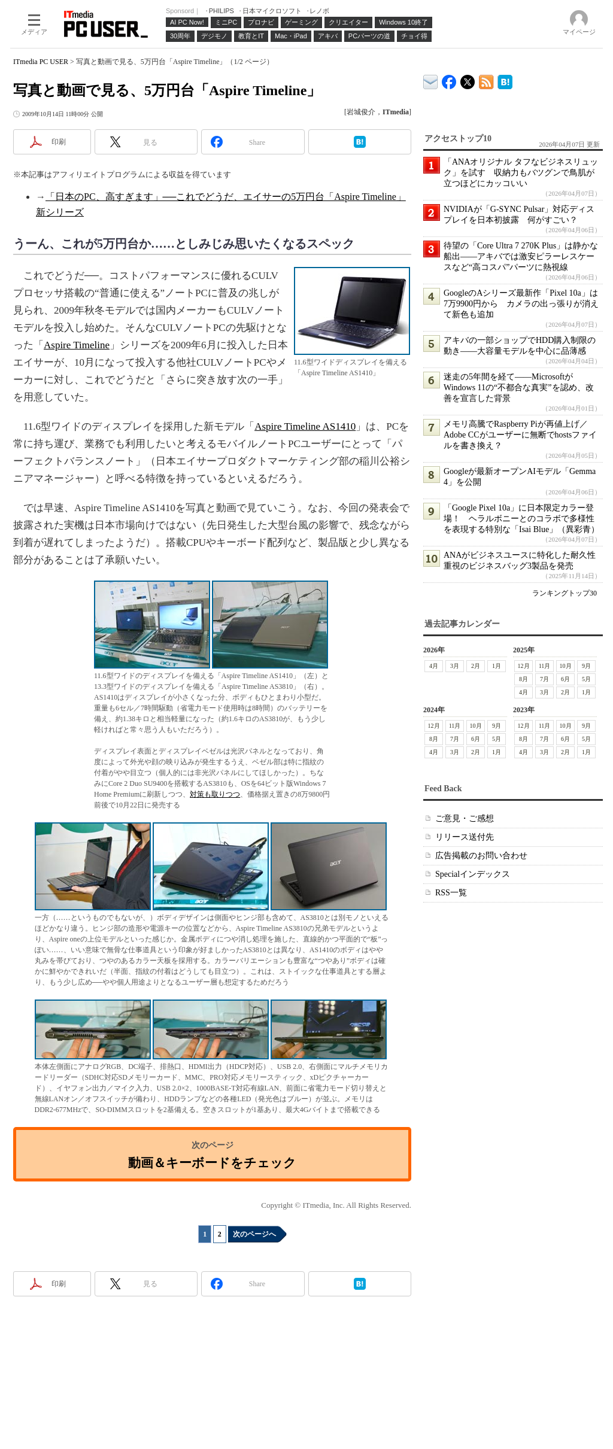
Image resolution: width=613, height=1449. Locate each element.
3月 (454, 666)
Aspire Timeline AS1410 (305, 426)
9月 (586, 666)
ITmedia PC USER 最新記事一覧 (486, 80)
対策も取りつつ (215, 794)
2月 (475, 666)
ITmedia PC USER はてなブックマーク (504, 80)
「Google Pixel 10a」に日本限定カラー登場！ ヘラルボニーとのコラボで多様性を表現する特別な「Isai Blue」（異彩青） (521, 518)
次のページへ (254, 1234)
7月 (544, 679)
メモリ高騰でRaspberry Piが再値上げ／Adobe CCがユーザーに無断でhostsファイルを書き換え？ (520, 435)
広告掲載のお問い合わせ (481, 855)
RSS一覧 (451, 892)
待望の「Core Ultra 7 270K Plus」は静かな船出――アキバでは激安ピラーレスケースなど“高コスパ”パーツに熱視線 (521, 256)
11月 (545, 666)
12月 (524, 666)
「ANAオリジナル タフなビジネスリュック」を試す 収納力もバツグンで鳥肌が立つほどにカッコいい (521, 172)
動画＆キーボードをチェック (212, 1162)
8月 (523, 679)
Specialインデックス (472, 874)
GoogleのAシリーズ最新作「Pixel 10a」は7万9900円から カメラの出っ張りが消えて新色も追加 (521, 303)
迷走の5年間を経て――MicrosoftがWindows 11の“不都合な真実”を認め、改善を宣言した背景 (519, 387)
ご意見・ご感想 (464, 818)
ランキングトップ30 (564, 593)
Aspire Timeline (77, 345)
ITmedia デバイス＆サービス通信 (430, 80)
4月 (433, 666)
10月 (566, 666)
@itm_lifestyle (467, 79)
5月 (586, 679)
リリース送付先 (464, 837)
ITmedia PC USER (40, 61)
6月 (565, 679)
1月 (496, 666)
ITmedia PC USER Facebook (449, 79)
